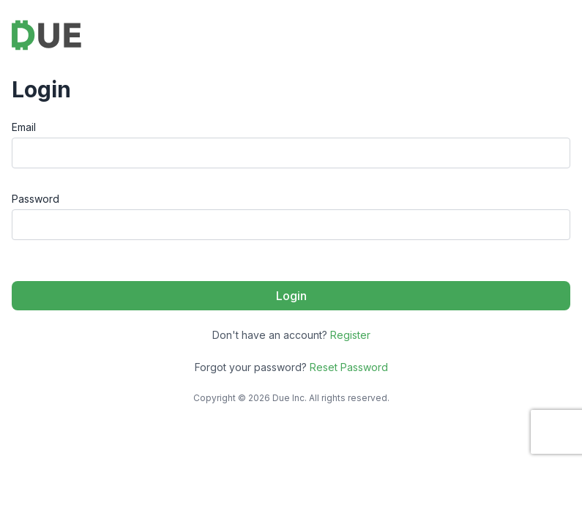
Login (291, 295)
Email (24, 127)
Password (35, 199)
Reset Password (349, 367)
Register (350, 335)
